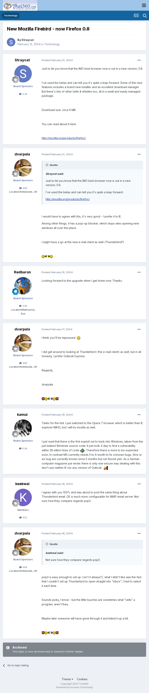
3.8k (23, 305)
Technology (52, 44)
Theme (67, 679)
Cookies (82, 679)
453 (23, 517)
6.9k (23, 448)
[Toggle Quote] (47, 164)
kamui (22, 414)
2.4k (23, 93)
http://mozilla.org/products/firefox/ (64, 138)
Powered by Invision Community (74, 687)
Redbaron (22, 272)
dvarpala (22, 154)
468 (23, 188)
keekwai (22, 484)
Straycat (28, 40)
